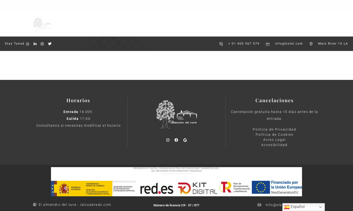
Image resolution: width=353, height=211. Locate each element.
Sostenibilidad (187, 27)
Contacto (219, 27)
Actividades (174, 20)
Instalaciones (142, 20)
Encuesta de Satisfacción (218, 20)
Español (294, 207)
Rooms (88, 65)
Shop (128, 65)
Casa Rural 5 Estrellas (144, 27)
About (109, 65)
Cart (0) (340, 65)
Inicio (114, 20)
